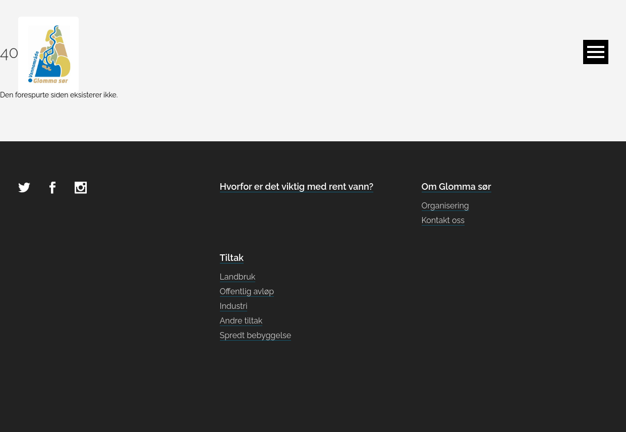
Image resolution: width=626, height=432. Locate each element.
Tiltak (232, 257)
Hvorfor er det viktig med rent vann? (297, 186)
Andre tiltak (241, 321)
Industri (234, 306)
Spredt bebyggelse (256, 335)
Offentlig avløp (247, 291)
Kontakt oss (443, 220)
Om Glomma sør (456, 186)
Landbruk (238, 277)
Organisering (445, 205)
